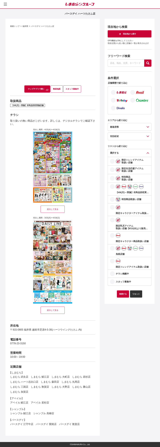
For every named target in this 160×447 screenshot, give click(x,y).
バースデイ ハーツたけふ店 (42, 26)
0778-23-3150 (18, 343)
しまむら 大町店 (61, 376)
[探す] (147, 63)
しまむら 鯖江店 (40, 376)
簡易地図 (56, 89)
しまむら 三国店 (19, 386)
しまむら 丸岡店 (71, 381)
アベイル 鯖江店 (19, 402)
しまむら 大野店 (61, 386)
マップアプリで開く (36, 89)
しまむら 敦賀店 (40, 386)
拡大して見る (52, 209)
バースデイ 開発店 (46, 424)
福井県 (25, 26)
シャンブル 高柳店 (43, 413)
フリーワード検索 (119, 56)
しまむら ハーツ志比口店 (24, 381)
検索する (123, 294)
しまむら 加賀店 (19, 391)
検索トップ (15, 26)
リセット (136, 294)
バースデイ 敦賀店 (69, 424)
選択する (114, 153)
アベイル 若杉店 (40, 402)
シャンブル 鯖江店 (20, 413)
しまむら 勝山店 (81, 386)
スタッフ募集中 (72, 89)
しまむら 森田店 (50, 381)
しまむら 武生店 (19, 376)
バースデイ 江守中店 (21, 424)
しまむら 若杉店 (81, 376)
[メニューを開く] (5, 4)
